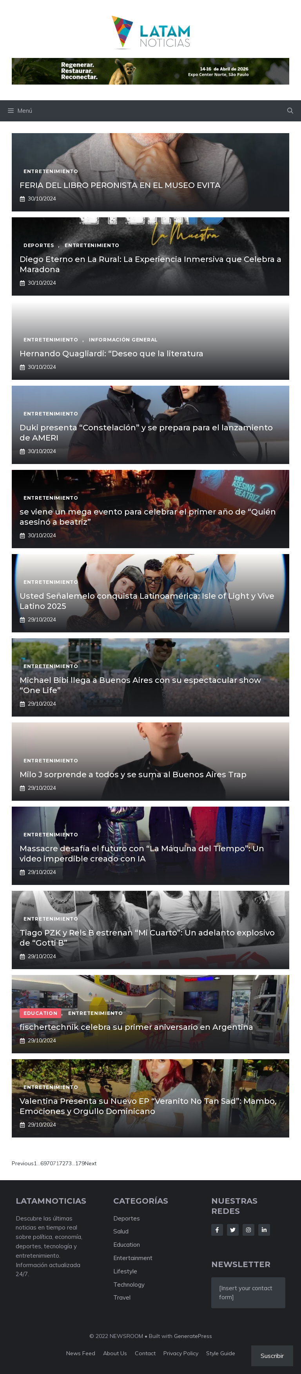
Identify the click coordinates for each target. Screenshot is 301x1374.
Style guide (220, 1353)
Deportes (126, 1218)
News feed (80, 1353)
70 (50, 1163)
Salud (121, 1231)
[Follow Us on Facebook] (217, 1230)
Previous (23, 1163)
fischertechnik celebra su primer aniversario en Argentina (136, 1027)
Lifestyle (125, 1271)
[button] (290, 110)
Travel (122, 1297)
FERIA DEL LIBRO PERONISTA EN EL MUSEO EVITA (120, 185)
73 (68, 1163)
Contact (145, 1353)
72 (62, 1163)
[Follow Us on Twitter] (233, 1230)
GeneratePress (193, 1336)
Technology (129, 1284)
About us (115, 1353)
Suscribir (272, 1356)
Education (126, 1244)
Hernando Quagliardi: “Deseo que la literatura (112, 353)
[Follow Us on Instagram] (248, 1230)
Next (90, 1163)
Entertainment (132, 1258)
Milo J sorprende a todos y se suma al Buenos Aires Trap (133, 774)
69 (43, 1163)
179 (80, 1163)
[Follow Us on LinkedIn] (264, 1230)
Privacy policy (180, 1353)
